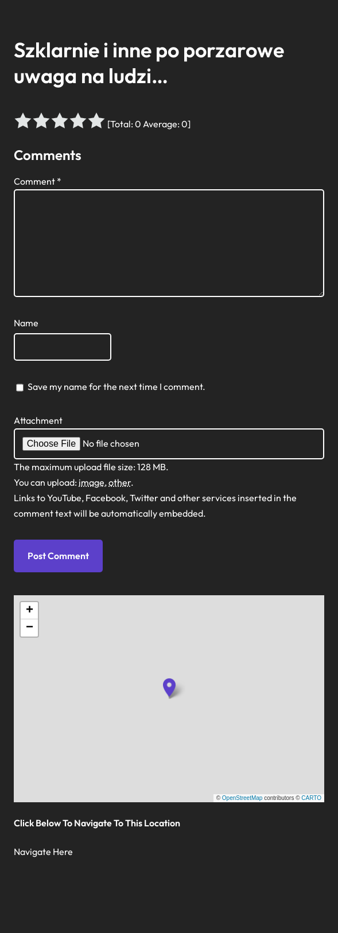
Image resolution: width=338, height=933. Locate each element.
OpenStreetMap (242, 798)
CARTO (311, 798)
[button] (169, 687)
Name (26, 323)
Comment (37, 181)
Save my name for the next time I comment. (116, 386)
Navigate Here (43, 851)
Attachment (38, 420)
